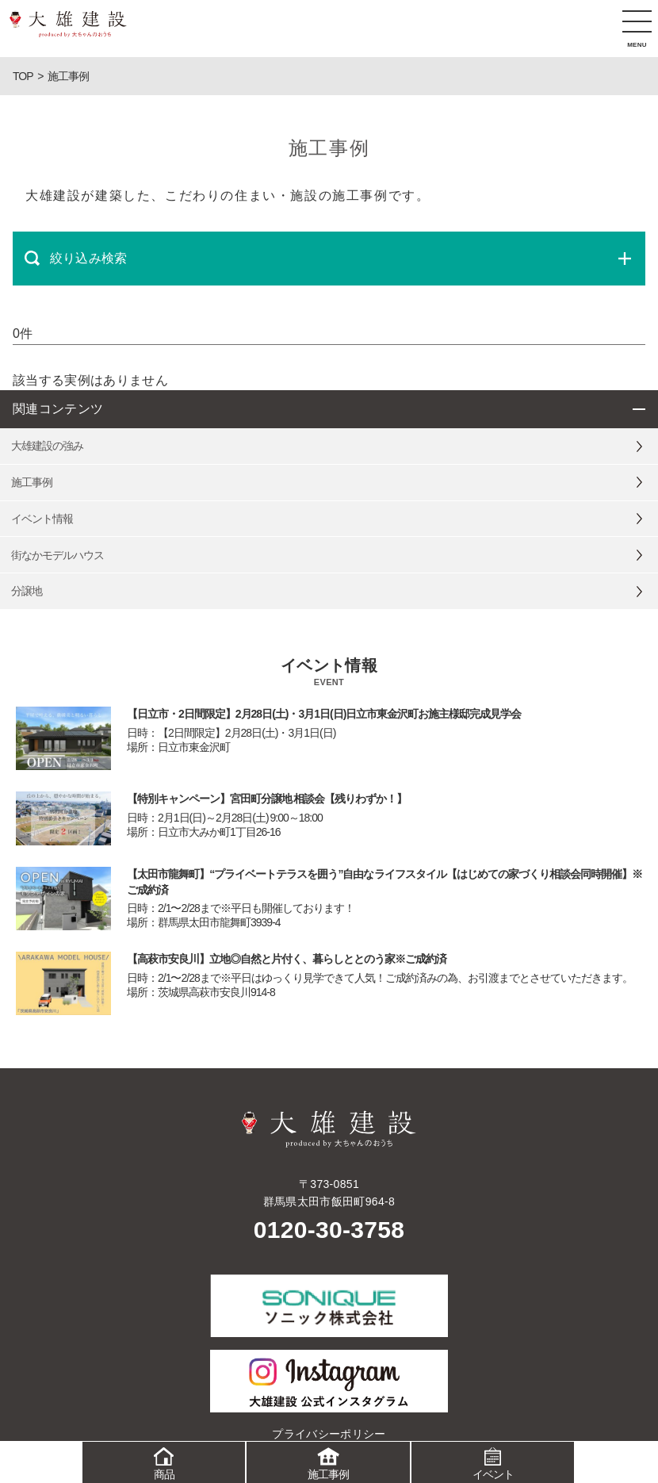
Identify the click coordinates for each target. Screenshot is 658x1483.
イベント (493, 1461)
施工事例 (328, 1461)
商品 (164, 1461)
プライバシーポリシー (328, 1433)
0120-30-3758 (329, 1230)
